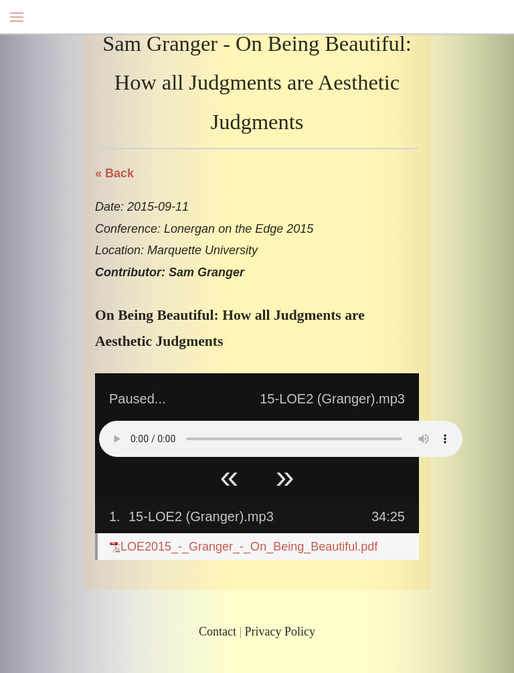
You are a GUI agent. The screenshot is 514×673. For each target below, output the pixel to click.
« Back (114, 173)
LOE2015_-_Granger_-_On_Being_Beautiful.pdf (243, 546)
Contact (217, 631)
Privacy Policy (280, 631)
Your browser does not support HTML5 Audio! (280, 439)
